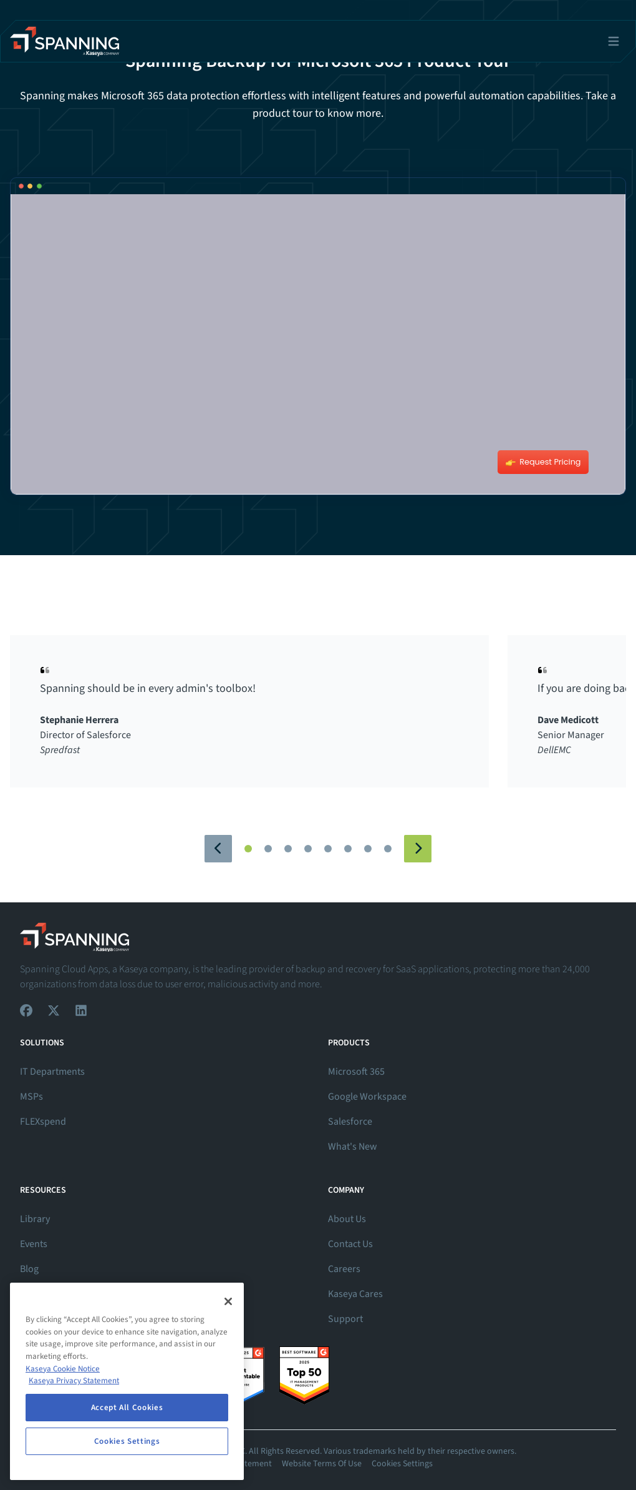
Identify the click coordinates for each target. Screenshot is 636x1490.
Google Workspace (367, 1096)
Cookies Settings (402, 1464)
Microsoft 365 (356, 1071)
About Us (347, 1219)
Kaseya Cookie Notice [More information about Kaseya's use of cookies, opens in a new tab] (63, 1368)
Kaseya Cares (355, 1294)
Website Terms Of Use (322, 1464)
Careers (344, 1269)
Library (35, 1219)
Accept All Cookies (127, 1407)
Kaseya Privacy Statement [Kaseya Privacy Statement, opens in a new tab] (74, 1380)
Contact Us (350, 1244)
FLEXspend (43, 1121)
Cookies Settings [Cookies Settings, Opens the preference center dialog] (127, 1441)
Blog (29, 1269)
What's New (352, 1146)
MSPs (31, 1096)
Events (33, 1244)
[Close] (228, 1301)
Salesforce (350, 1121)
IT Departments (52, 1071)
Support (345, 1319)
